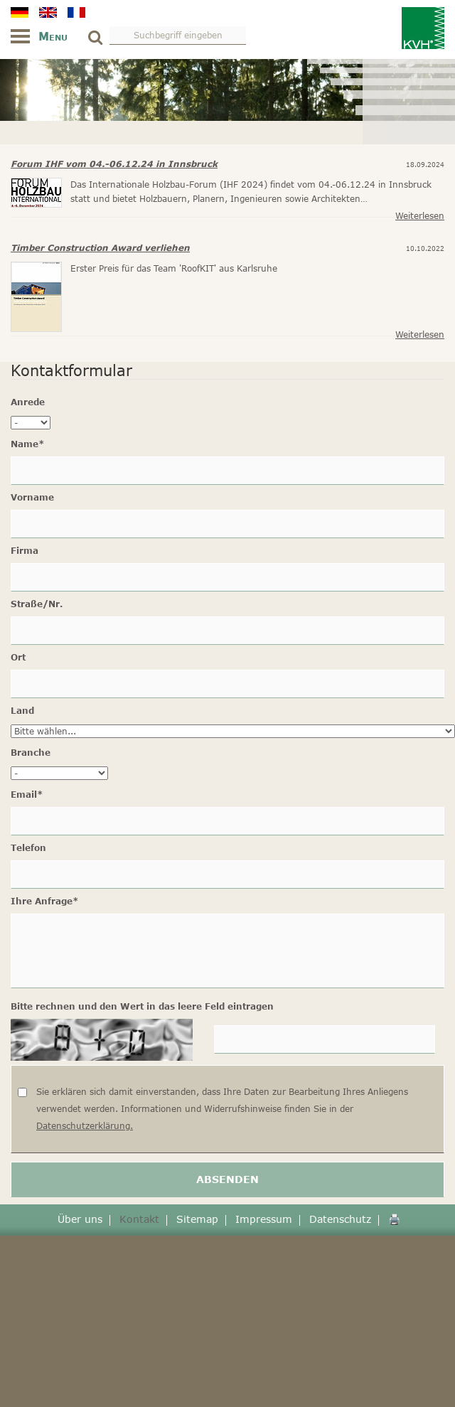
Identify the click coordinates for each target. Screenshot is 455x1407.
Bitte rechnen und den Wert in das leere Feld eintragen (142, 1006)
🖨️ (394, 1219)
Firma (24, 550)
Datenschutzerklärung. (84, 1125)
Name (28, 444)
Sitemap (197, 1219)
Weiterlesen (419, 215)
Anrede (28, 402)
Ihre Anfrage (45, 901)
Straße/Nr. (37, 604)
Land (22, 710)
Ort (18, 657)
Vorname (32, 497)
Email (27, 794)
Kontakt (139, 1219)
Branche (30, 752)
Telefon (28, 847)
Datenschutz (340, 1219)
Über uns (80, 1219)
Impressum (263, 1219)
